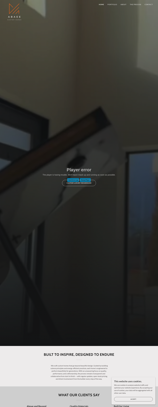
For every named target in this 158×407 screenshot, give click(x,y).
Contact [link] (149, 4)
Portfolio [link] (112, 4)
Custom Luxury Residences (79, 183)
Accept (133, 399)
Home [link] (101, 4)
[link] (14, 4)
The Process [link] (135, 4)
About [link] (123, 4)
